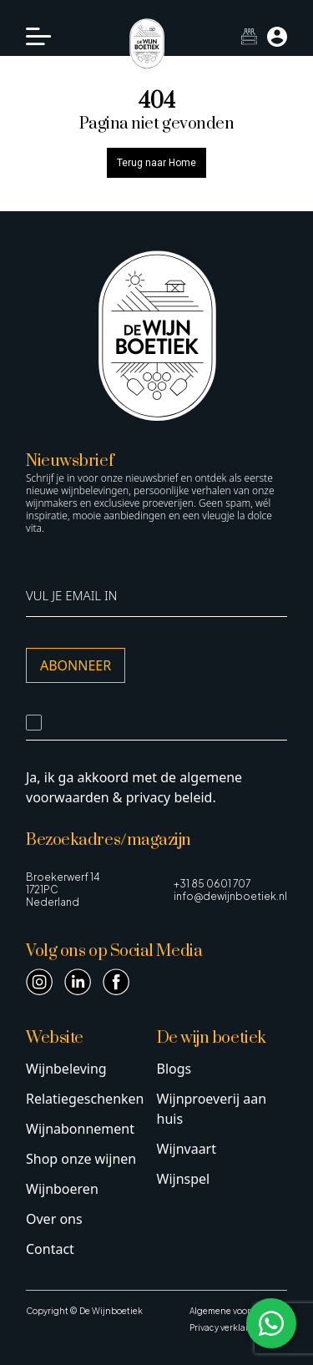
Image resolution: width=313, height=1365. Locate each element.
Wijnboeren (62, 1189)
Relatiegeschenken (85, 1098)
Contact (50, 1249)
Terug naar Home (156, 163)
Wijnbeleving (66, 1068)
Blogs (174, 1068)
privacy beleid (169, 797)
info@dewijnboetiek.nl (230, 896)
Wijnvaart (187, 1149)
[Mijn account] (277, 37)
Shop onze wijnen (81, 1159)
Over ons (54, 1219)
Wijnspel (183, 1179)
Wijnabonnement (80, 1129)
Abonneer (75, 665)
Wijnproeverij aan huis (212, 1108)
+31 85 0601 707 (212, 883)
